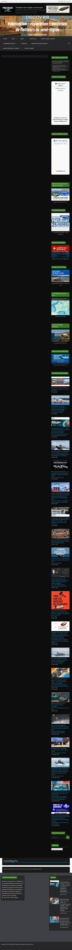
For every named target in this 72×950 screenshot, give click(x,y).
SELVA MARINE (63, 502)
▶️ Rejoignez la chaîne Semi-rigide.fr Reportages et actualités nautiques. (60, 119)
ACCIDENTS (60, 412)
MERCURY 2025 (61, 584)
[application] (60, 65)
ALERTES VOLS (33, 38)
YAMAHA (59, 563)
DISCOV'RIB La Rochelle (56, 639)
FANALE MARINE (55, 797)
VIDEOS (22, 38)
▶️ (60, 171)
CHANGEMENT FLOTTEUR (9, 43)
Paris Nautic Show (61, 799)
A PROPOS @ (24, 43)
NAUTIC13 (66, 822)
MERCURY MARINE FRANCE (58, 732)
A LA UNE (54, 390)
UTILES (13, 38)
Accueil (5, 38)
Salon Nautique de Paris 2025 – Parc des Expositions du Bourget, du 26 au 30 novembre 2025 (65, 921)
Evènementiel (60, 434)
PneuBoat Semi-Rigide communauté (29, 8)
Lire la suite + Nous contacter (11, 897)
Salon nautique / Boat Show (60, 435)
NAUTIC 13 (59, 500)
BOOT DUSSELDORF (62, 684)
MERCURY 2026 (55, 586)
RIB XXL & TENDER (29, 48)
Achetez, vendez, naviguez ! (48, 38)
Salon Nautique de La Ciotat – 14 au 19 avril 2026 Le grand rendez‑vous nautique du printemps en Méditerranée (65, 886)
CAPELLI (59, 752)
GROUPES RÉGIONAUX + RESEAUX (11, 48)
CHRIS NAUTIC (60, 638)
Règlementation (60, 542)
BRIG (58, 432)
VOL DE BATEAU (63, 455)
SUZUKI (62, 477)
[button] (16, 38)
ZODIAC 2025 (54, 687)
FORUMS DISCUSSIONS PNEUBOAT (39, 43)
